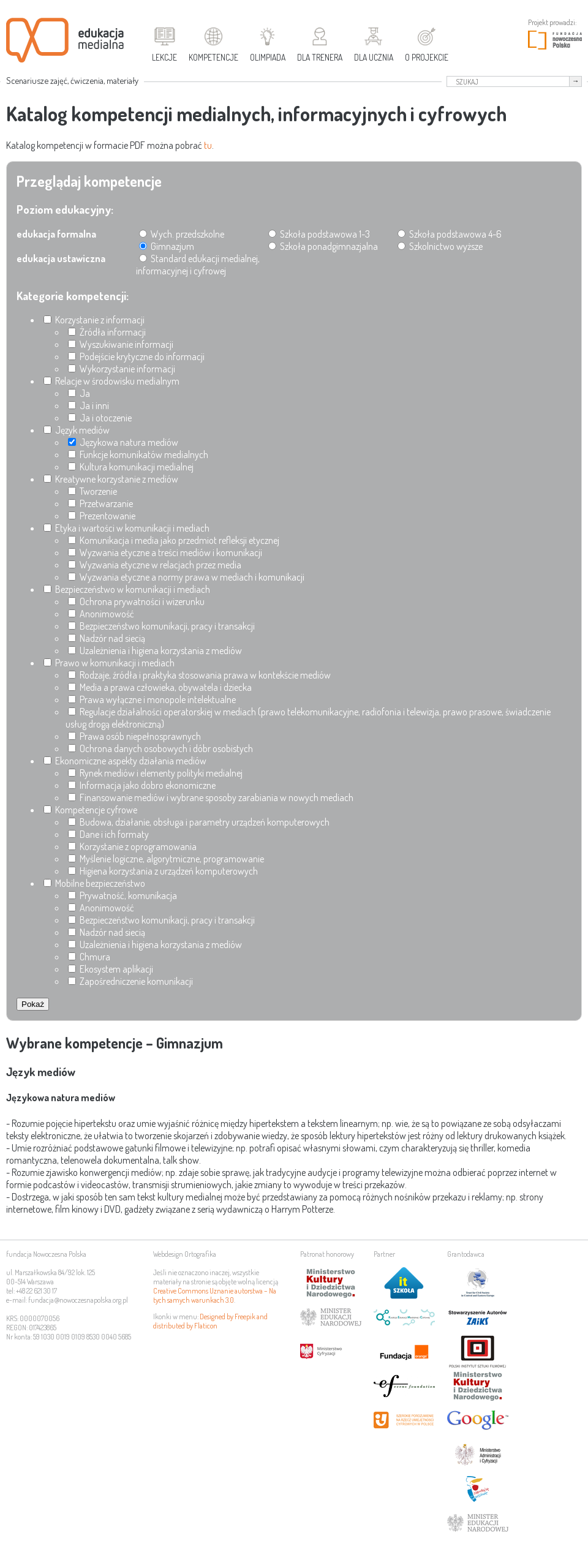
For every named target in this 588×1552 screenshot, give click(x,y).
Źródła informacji (107, 332)
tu (208, 145)
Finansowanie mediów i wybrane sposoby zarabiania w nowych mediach (210, 797)
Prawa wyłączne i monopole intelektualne (152, 699)
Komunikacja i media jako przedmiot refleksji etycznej (173, 540)
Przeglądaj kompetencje (89, 180)
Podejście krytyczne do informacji (136, 356)
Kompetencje (213, 57)
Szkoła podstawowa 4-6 (450, 234)
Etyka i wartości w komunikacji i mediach (126, 528)
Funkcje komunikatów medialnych (138, 454)
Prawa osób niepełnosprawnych (134, 736)
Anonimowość (101, 614)
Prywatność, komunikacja (122, 895)
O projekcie (426, 57)
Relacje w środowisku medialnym (111, 381)
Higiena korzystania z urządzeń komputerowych (163, 871)
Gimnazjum (166, 246)
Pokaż (32, 1004)
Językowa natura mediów (123, 442)
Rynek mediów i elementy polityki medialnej (155, 773)
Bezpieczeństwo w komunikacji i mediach (126, 589)
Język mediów (76, 430)
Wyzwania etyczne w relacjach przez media (154, 565)
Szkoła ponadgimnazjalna (323, 246)
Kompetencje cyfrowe (90, 810)
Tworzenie (92, 491)
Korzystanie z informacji (94, 320)
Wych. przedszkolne (181, 234)
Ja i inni (88, 405)
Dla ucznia (373, 57)
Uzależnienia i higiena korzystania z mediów (155, 650)
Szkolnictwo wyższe (440, 246)
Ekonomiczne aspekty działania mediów (124, 761)
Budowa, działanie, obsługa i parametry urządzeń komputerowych (199, 822)
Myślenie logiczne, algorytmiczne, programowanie (166, 859)
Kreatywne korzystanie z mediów (110, 479)
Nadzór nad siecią (106, 638)
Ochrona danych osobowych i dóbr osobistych (160, 748)
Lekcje (164, 57)
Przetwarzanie (100, 503)
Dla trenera (319, 57)
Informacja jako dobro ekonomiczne (142, 785)
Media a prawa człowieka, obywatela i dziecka (160, 687)
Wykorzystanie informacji (121, 369)
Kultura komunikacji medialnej (131, 467)
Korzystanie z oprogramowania (132, 846)
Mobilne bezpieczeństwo (94, 883)
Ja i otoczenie (100, 418)
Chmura (89, 957)
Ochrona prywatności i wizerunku (136, 601)
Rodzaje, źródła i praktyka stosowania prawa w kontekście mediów (199, 675)
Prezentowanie (101, 516)
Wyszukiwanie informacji (120, 344)
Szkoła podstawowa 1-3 (319, 234)
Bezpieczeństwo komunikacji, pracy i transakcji (161, 626)
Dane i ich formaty (108, 834)
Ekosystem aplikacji (110, 969)
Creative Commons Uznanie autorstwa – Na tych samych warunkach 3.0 (214, 1295)
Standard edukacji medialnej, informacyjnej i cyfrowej (198, 264)
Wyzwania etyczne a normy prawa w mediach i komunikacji (186, 577)
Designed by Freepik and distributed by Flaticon (210, 1321)
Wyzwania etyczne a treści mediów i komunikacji (165, 552)
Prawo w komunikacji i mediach (109, 663)
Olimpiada (267, 57)
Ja (79, 393)
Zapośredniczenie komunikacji (130, 981)
